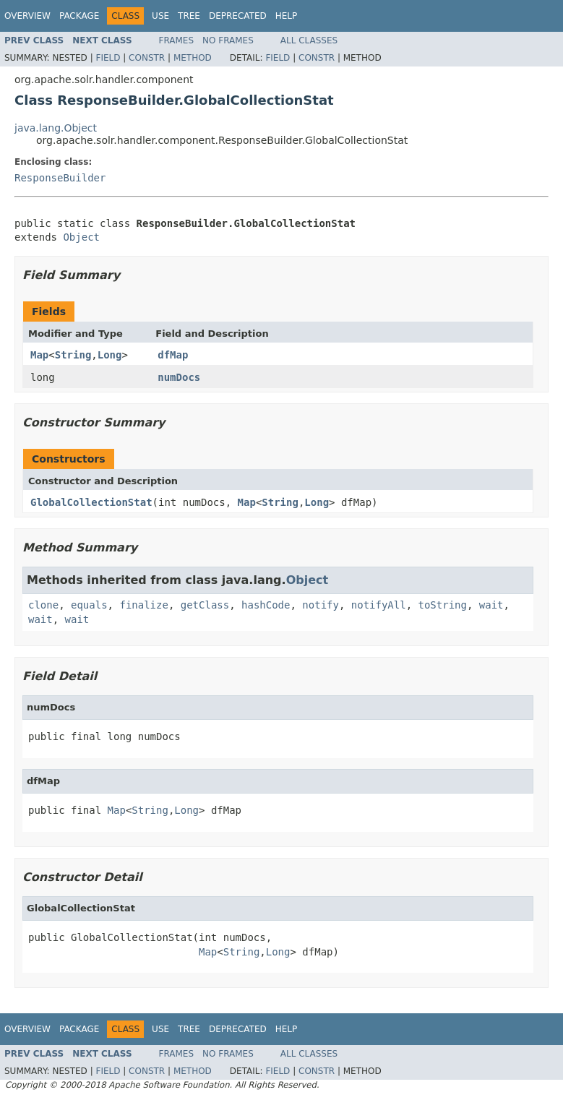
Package (79, 16)
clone (43, 605)
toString (442, 605)
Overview (27, 16)
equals (89, 605)
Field (107, 58)
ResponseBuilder (60, 178)
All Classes (309, 40)
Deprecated (238, 16)
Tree (189, 16)
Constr (147, 58)
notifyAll (378, 605)
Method (192, 58)
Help (286, 16)
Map (39, 355)
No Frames (228, 40)
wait (491, 605)
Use (160, 16)
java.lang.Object (55, 128)
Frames (176, 40)
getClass (205, 605)
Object (81, 237)
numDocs (179, 377)
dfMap (173, 355)
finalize (143, 605)
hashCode (265, 605)
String (73, 355)
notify (320, 605)
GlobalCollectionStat (91, 502)
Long (110, 355)
